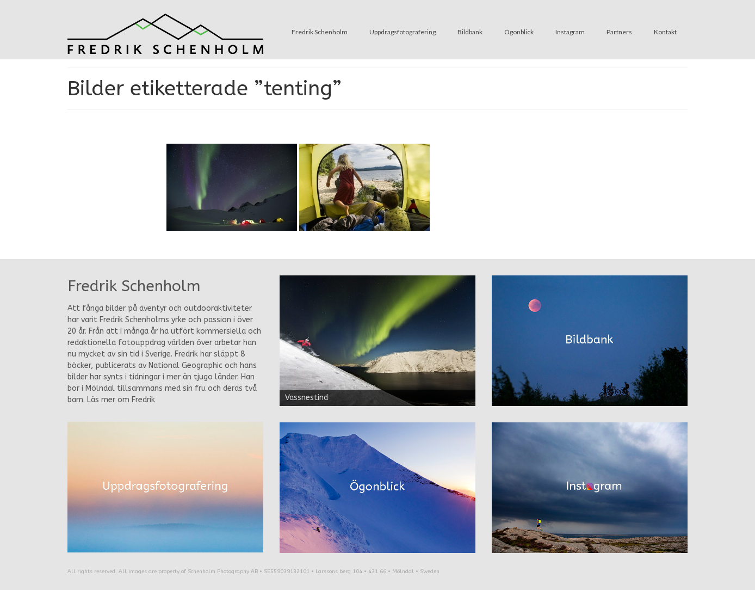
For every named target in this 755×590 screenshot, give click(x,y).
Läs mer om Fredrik (121, 399)
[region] (377, 340)
